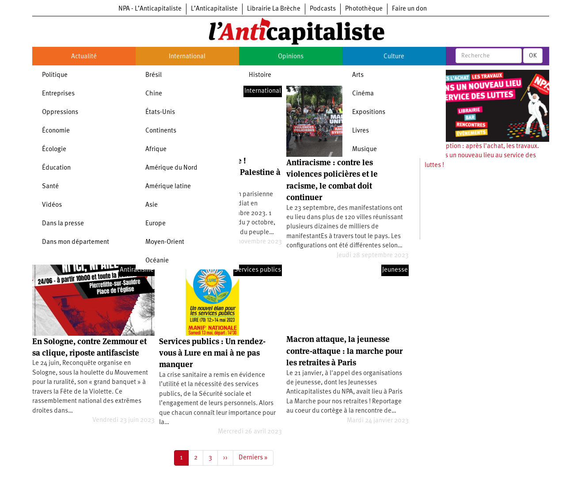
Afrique (156, 149)
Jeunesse (395, 270)
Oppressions (60, 112)
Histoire (260, 75)
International (187, 56)
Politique (55, 75)
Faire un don (409, 9)
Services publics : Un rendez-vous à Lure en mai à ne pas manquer (212, 353)
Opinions (291, 56)
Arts (358, 75)
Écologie (54, 149)
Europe (155, 223)
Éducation (56, 168)
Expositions (368, 112)
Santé (50, 186)
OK (533, 56)
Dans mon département (75, 242)
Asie (151, 205)
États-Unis (160, 112)
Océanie (157, 261)
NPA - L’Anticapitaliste (150, 9)
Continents (160, 131)
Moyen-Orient (164, 242)
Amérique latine (168, 186)
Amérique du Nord (171, 168)
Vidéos (52, 205)
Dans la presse (63, 223)
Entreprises (58, 94)
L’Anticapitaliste (214, 9)
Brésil (153, 75)
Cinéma (363, 94)
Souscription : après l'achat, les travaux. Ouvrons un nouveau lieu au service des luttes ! (482, 156)
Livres (360, 131)
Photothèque (364, 9)
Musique (364, 149)
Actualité (84, 56)
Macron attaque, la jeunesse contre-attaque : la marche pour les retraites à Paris (344, 351)
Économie (56, 131)
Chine (153, 94)
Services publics (257, 270)
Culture (394, 56)
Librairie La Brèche (273, 9)
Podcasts (323, 9)
